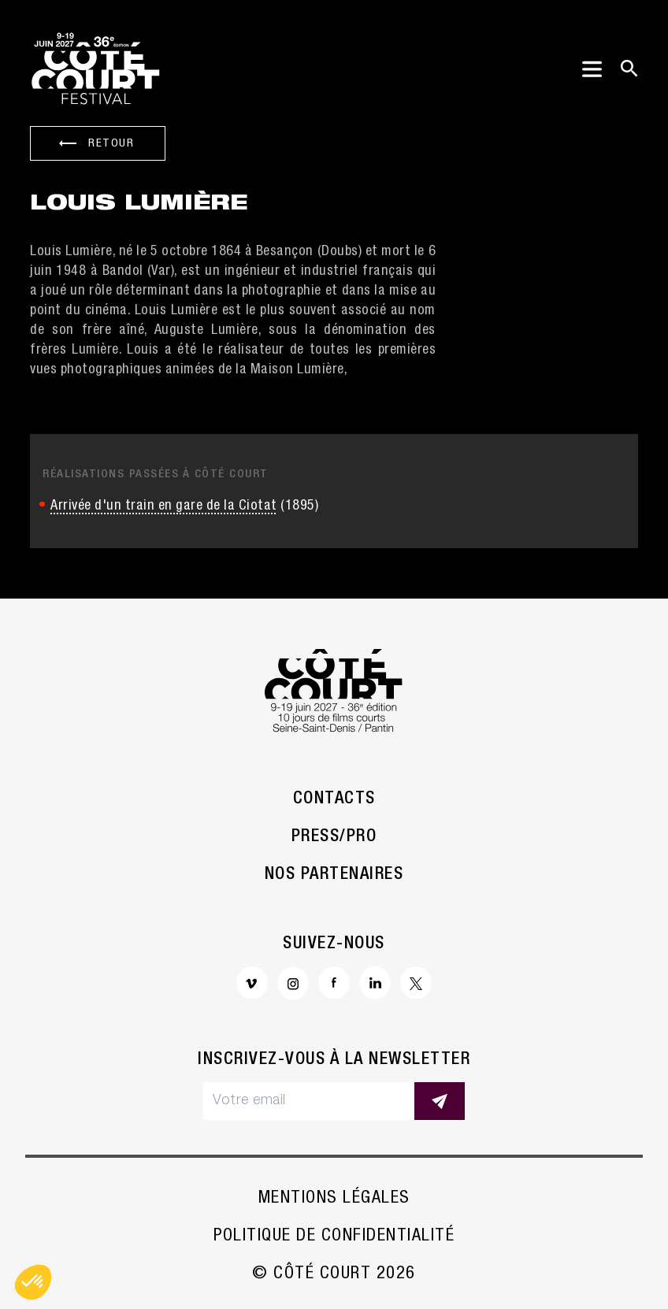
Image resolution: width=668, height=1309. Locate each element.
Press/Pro (334, 837)
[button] (33, 1282)
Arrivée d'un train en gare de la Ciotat (163, 506)
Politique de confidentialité (334, 1236)
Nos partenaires (334, 875)
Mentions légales (334, 1198)
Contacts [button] (334, 799)
